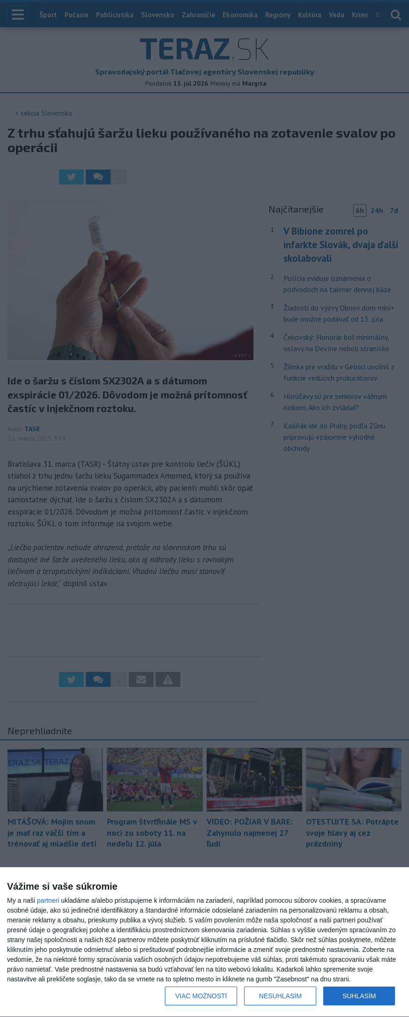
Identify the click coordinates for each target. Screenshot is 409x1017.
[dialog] (204, 942)
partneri (48, 900)
